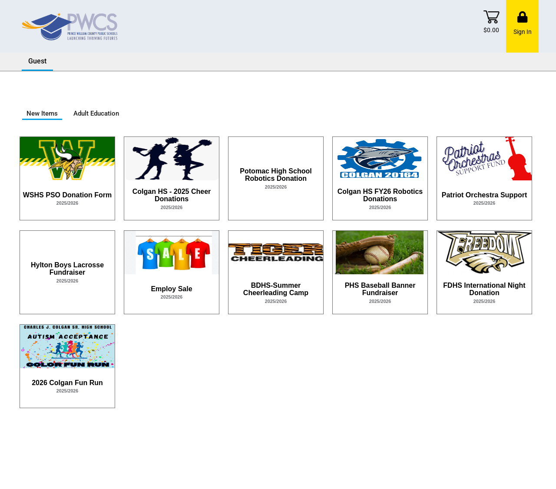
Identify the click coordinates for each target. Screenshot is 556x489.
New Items (42, 113)
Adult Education (96, 113)
